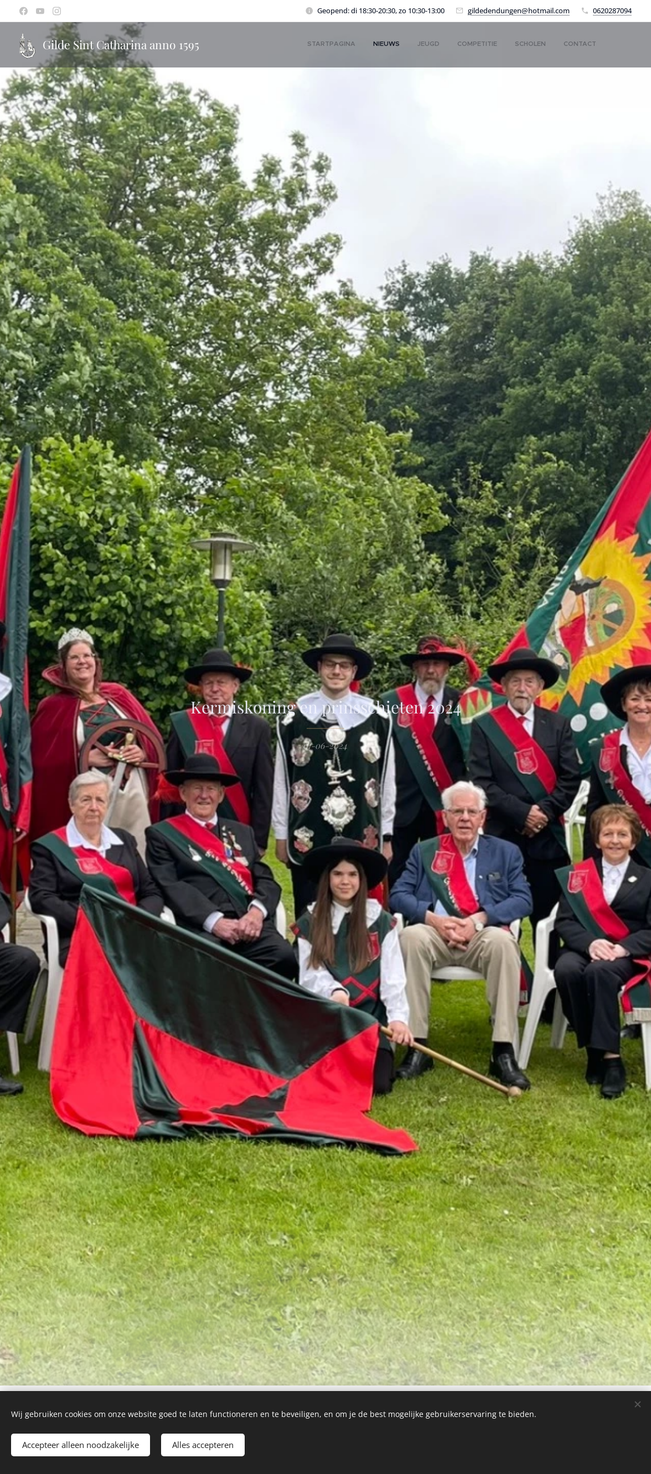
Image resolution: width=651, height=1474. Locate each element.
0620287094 (612, 10)
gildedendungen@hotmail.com (519, 10)
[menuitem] (510, 45)
